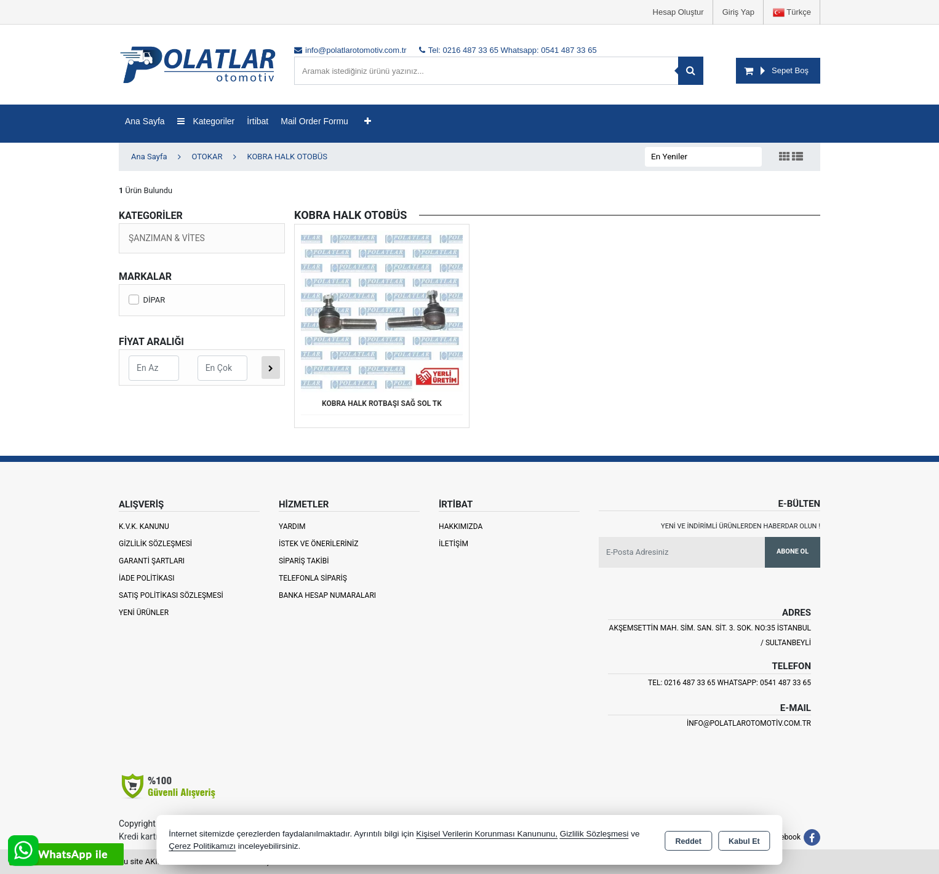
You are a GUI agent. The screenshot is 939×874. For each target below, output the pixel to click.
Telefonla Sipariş (313, 578)
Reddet (688, 840)
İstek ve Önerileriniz (319, 543)
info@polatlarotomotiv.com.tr (749, 723)
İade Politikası (146, 578)
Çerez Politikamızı (202, 846)
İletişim (453, 543)
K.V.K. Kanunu (144, 526)
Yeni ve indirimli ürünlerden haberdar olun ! (740, 526)
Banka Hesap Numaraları (327, 595)
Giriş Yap (738, 12)
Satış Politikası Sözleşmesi (171, 595)
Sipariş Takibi (304, 561)
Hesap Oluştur (678, 12)
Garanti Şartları (152, 561)
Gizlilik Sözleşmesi (155, 543)
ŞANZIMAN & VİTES (167, 238)
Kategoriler (206, 121)
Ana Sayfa (145, 121)
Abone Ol (793, 551)
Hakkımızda (460, 526)
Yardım (292, 526)
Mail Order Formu (314, 121)
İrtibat (257, 121)
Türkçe (792, 12)
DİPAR (147, 300)
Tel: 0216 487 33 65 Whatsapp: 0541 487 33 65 (729, 682)
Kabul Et (744, 840)
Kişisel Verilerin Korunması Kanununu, (486, 833)
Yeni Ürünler (144, 612)
